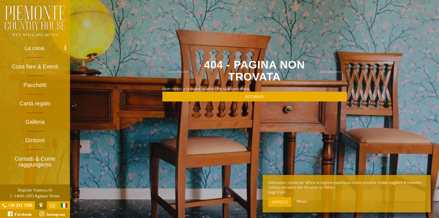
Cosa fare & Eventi (35, 66)
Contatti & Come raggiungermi (35, 162)
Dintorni (35, 140)
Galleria (35, 122)
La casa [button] (45, 48)
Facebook (20, 214)
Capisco (280, 202)
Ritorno (254, 96)
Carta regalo (35, 103)
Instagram (52, 214)
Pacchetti (35, 85)
